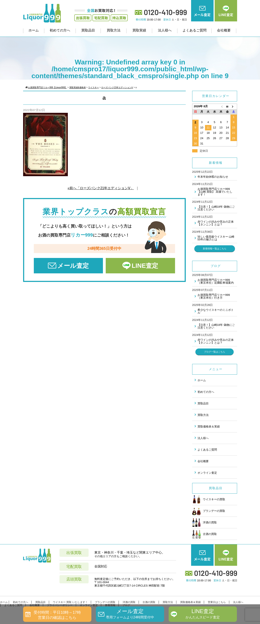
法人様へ (165, 30)
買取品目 (88, 30)
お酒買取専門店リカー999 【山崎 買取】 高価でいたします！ (215, 191)
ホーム (33, 30)
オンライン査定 (207, 472)
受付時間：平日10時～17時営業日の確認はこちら (57, 615)
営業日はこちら (217, 602)
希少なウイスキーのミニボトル (216, 311)
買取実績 (139, 30)
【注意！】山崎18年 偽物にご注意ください (216, 208)
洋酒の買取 (204, 522)
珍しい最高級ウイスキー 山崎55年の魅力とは (216, 238)
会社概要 (224, 30)
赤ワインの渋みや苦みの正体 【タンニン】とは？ (216, 223)
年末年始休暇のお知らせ (213, 176)
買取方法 (113, 30)
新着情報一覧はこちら (214, 248)
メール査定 (73, 265)
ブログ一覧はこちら (214, 351)
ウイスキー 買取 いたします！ (70, 602)
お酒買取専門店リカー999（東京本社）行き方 (214, 296)
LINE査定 (145, 265)
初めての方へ (60, 30)
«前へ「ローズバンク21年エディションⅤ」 (101, 188)
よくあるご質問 (195, 30)
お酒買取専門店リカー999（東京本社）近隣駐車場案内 (216, 281)
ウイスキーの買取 (208, 499)
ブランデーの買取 (208, 511)
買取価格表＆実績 (209, 426)
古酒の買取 (204, 534)
